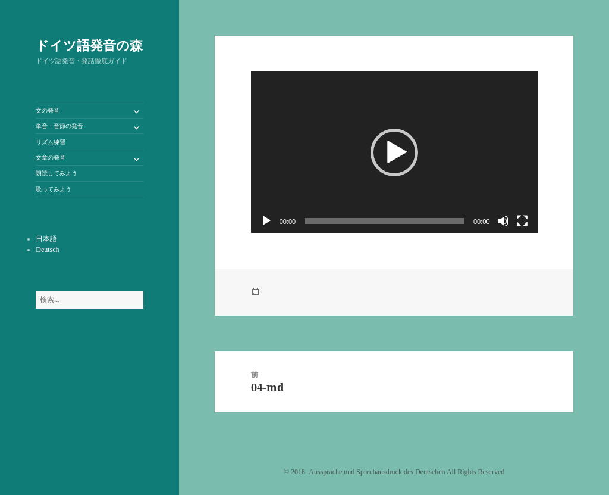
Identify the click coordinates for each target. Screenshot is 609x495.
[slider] (384, 221)
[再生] (266, 221)
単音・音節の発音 (59, 126)
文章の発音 (50, 157)
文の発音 (47, 110)
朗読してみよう (56, 173)
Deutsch (47, 249)
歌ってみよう (53, 189)
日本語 (46, 239)
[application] (394, 152)
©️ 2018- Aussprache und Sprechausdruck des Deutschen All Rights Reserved (394, 472)
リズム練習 (50, 142)
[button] (394, 152)
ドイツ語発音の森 (89, 45)
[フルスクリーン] (522, 221)
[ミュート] (503, 221)
